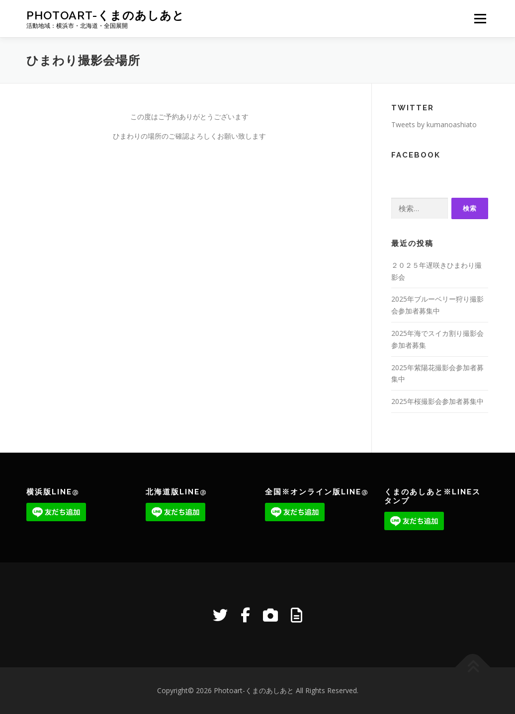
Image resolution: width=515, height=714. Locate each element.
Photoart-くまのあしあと (105, 15)
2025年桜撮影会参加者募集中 (437, 401)
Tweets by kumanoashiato (434, 124)
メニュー (480, 18)
